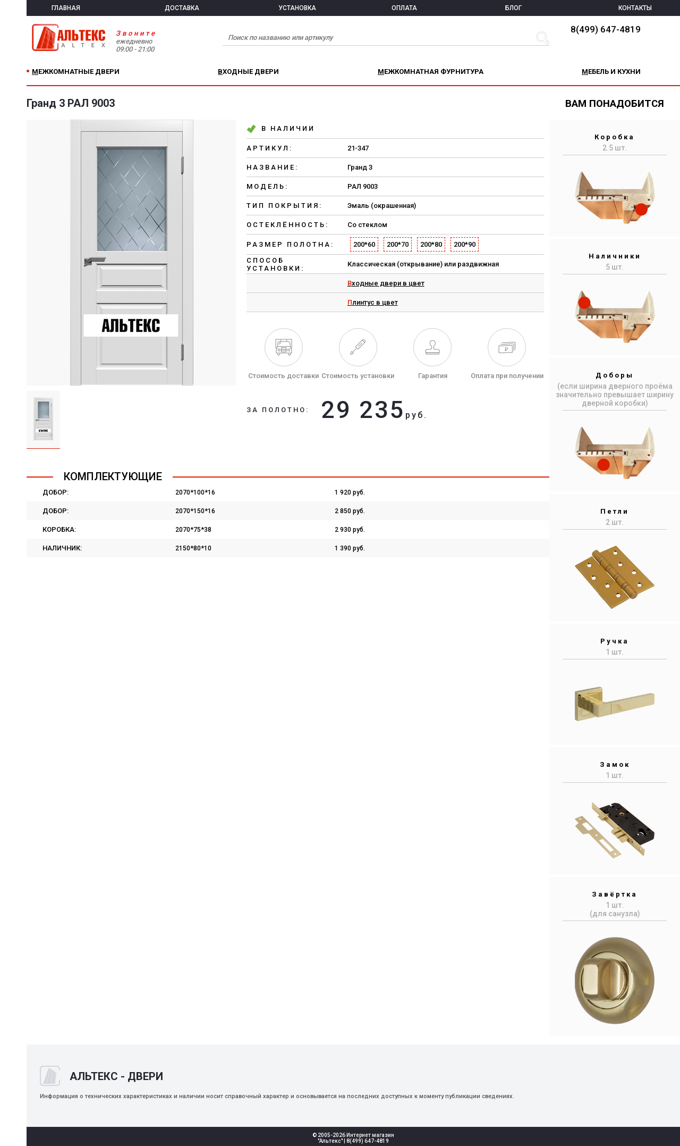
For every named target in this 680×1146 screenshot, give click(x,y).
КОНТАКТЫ (635, 8)
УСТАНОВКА (297, 8)
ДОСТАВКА (182, 8)
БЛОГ (513, 8)
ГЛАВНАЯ (66, 8)
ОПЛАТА (404, 8)
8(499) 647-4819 (606, 29)
